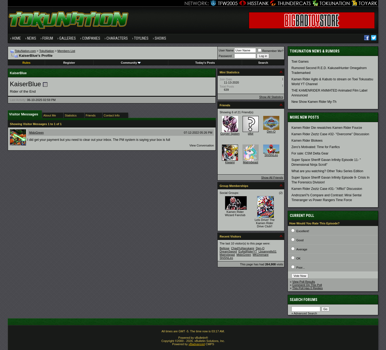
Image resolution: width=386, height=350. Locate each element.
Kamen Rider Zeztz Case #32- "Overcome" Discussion (330, 134)
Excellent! (302, 231)
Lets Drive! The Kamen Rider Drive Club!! (264, 223)
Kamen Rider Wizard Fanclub (235, 213)
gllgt (250, 133)
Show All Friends (272, 177)
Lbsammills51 (267, 251)
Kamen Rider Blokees (306, 140)
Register (69, 62)
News (31, 38)
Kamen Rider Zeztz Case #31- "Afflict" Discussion (326, 189)
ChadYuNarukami (242, 248)
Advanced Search (305, 313)
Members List (66, 50)
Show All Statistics (271, 97)
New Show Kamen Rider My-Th (313, 102)
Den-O (271, 131)
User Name (226, 50)
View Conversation (202, 145)
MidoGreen (36, 132)
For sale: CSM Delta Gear (309, 153)
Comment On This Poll (307, 285)
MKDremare (261, 254)
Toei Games (300, 61)
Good (300, 240)
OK (298, 258)
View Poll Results (303, 281)
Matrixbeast (250, 162)
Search (263, 62)
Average (301, 249)
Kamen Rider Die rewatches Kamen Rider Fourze (326, 128)
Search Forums (303, 300)
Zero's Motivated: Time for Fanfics (315, 147)
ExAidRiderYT (247, 251)
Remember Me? (270, 50)
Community (131, 62)
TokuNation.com (25, 50)
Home (16, 38)
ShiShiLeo (271, 155)
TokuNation (46, 50)
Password (225, 56)
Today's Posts (205, 62)
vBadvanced (196, 344)
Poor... (300, 267)
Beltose (224, 248)
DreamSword (228, 251)
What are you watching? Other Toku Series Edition (327, 171)
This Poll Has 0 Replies (307, 288)
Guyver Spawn (230, 133)
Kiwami (230, 162)
